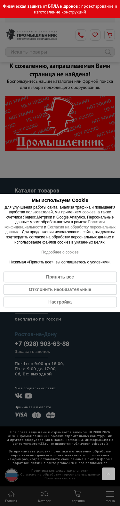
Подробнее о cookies (59, 252)
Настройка (60, 301)
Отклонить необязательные (60, 289)
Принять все (60, 276)
